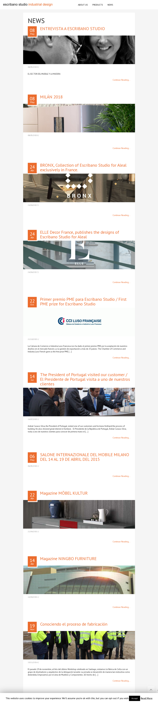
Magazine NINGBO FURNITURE (68, 558)
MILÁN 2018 (51, 97)
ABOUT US (83, 4)
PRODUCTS (97, 4)
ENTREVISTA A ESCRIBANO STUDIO (72, 28)
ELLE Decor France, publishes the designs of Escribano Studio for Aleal (79, 234)
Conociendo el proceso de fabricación (73, 624)
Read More (146, 698)
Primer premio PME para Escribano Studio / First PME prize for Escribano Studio (83, 301)
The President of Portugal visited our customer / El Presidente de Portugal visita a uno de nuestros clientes (85, 379)
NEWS (110, 4)
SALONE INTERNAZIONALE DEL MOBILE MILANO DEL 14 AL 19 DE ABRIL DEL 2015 (84, 457)
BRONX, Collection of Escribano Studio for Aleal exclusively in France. (83, 167)
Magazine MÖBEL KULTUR (64, 493)
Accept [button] (134, 698)
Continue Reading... (121, 79)
